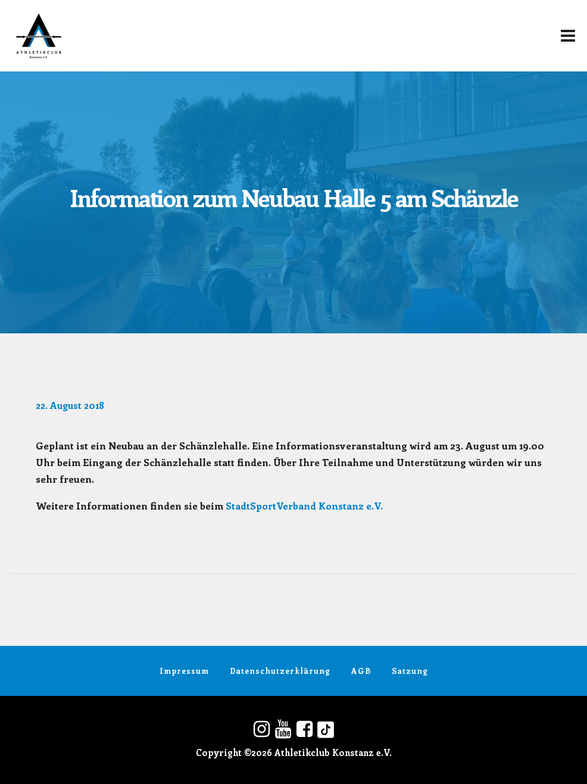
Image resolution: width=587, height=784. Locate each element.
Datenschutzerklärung (280, 671)
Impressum (184, 671)
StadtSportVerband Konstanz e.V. (304, 505)
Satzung (410, 671)
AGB (361, 671)
